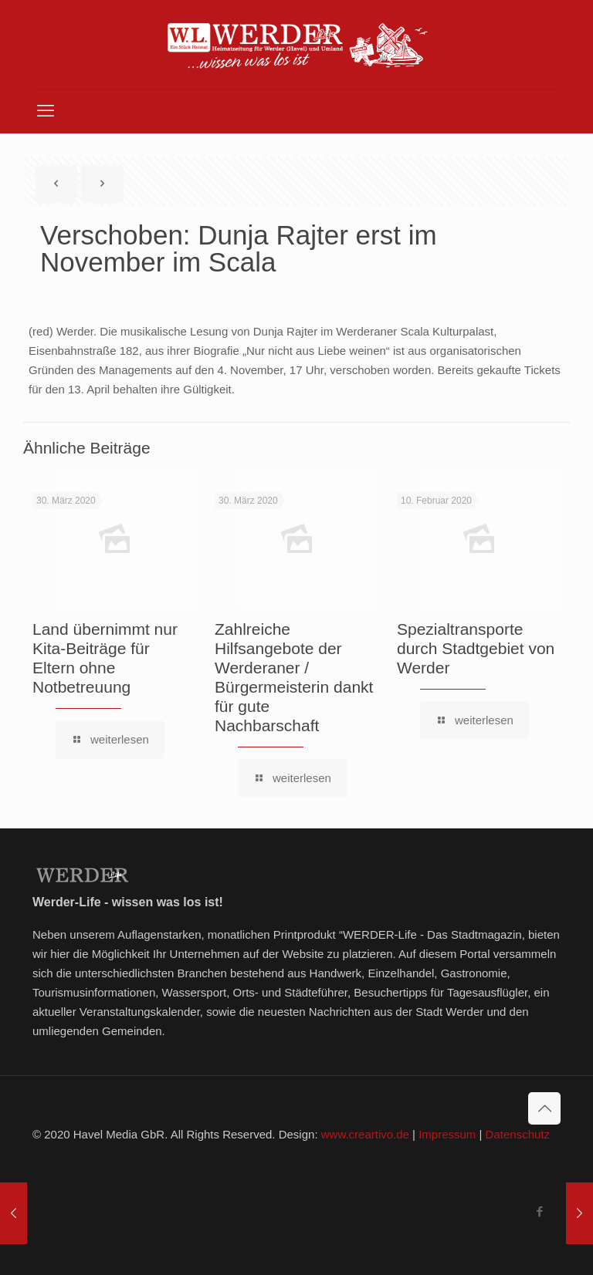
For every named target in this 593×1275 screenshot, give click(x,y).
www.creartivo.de (365, 1134)
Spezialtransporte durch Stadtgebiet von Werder (475, 648)
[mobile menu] (45, 111)
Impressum (447, 1134)
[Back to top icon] (544, 1108)
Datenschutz (518, 1134)
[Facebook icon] (539, 1211)
